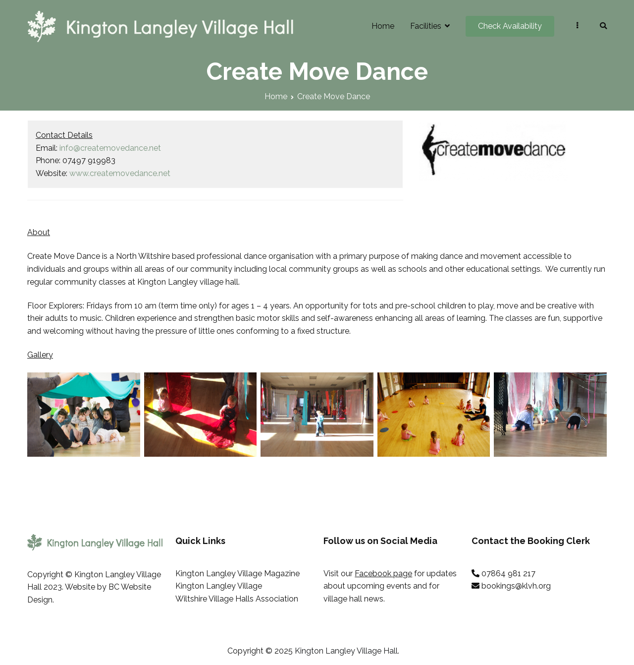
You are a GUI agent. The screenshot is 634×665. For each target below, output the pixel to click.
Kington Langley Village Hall (346, 651)
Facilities (425, 26)
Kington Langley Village (218, 586)
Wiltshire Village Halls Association (236, 599)
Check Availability (510, 26)
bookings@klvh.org (516, 586)
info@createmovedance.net (110, 148)
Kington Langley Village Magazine (237, 573)
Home (382, 26)
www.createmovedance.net (119, 173)
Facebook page (383, 573)
